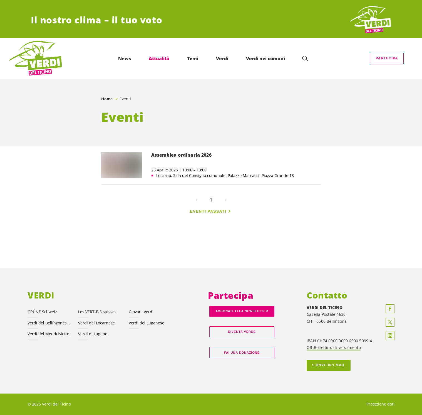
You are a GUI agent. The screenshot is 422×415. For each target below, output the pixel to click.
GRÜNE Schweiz (42, 311)
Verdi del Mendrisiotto (48, 333)
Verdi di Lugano (92, 333)
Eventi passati (208, 211)
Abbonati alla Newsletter (241, 311)
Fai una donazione (242, 352)
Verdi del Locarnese (96, 323)
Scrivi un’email (328, 365)
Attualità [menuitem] (159, 58)
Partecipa (387, 58)
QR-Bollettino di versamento (334, 347)
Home (107, 99)
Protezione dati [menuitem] (380, 404)
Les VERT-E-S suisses (97, 311)
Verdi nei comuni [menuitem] (265, 58)
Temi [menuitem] (192, 58)
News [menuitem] (124, 58)
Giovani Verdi (141, 311)
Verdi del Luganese (146, 323)
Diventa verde (242, 331)
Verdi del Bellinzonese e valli (49, 323)
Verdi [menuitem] (222, 58)
